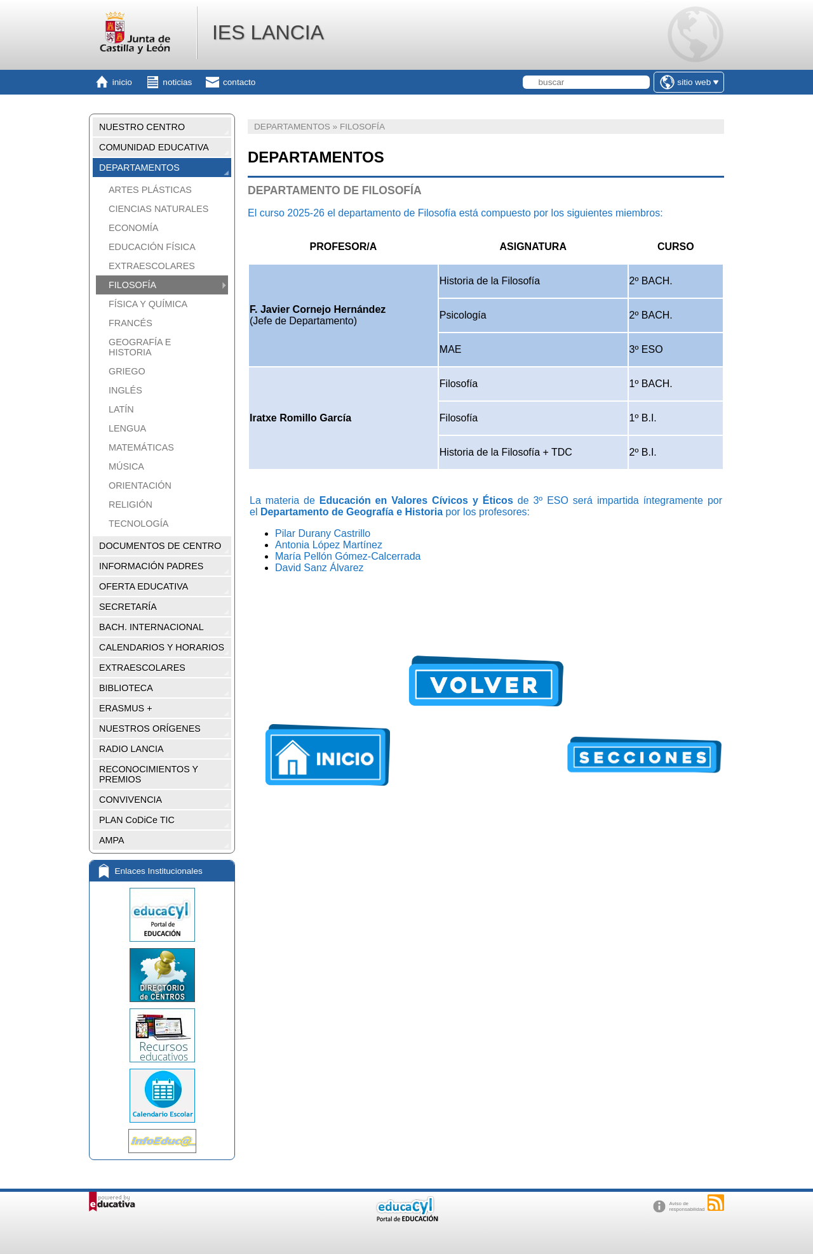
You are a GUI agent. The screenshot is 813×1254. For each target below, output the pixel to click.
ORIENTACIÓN (140, 485)
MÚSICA (126, 466)
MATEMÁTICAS (141, 447)
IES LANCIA (268, 32)
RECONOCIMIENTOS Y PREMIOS (148, 774)
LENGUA (127, 428)
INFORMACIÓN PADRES (151, 566)
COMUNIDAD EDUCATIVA (154, 147)
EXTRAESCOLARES (152, 266)
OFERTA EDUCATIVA (143, 586)
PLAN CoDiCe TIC (137, 820)
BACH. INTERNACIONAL (151, 627)
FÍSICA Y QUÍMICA (148, 304)
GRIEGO (127, 371)
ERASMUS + (125, 708)
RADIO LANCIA (131, 749)
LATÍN (121, 409)
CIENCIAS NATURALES (158, 209)
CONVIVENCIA (130, 800)
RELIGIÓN (130, 504)
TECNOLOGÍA (138, 523)
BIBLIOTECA (126, 688)
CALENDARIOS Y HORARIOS (161, 647)
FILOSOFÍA (132, 285)
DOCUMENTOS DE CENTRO (160, 546)
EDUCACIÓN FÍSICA (152, 247)
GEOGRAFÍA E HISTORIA (140, 347)
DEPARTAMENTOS (139, 167)
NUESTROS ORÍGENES (150, 728)
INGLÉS (125, 390)
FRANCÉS (130, 323)
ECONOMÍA (133, 228)
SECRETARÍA (128, 607)
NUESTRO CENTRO (142, 127)
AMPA (111, 840)
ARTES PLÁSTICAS (150, 190)
